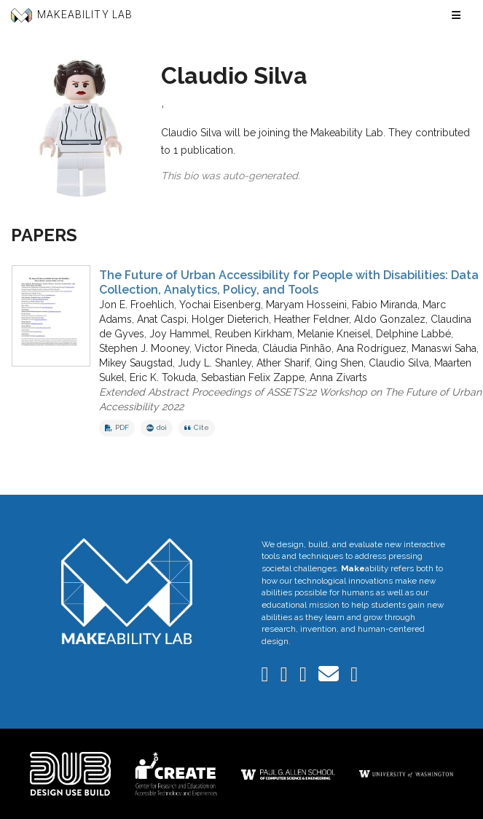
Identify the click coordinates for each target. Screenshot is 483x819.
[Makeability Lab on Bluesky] (285, 677)
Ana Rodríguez (372, 348)
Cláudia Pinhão (296, 348)
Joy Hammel (179, 334)
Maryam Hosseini (306, 304)
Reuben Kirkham (253, 334)
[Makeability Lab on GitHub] (354, 677)
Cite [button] (196, 427)
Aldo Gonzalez (389, 319)
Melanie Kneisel (334, 334)
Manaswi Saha (444, 348)
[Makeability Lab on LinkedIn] (267, 677)
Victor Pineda (226, 348)
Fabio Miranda (384, 304)
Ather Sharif (283, 363)
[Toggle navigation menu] (456, 15)
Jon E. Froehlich (136, 304)
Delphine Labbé (413, 334)
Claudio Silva (399, 363)
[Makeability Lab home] (126, 591)
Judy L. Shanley (214, 363)
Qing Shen (339, 363)
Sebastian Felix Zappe (253, 377)
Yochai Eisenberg (220, 304)
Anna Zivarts (338, 377)
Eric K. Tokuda (163, 377)
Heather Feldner (311, 319)
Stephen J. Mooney (144, 348)
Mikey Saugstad (136, 363)
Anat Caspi (161, 319)
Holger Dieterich (230, 319)
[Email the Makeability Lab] (330, 677)
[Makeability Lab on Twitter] (304, 677)
